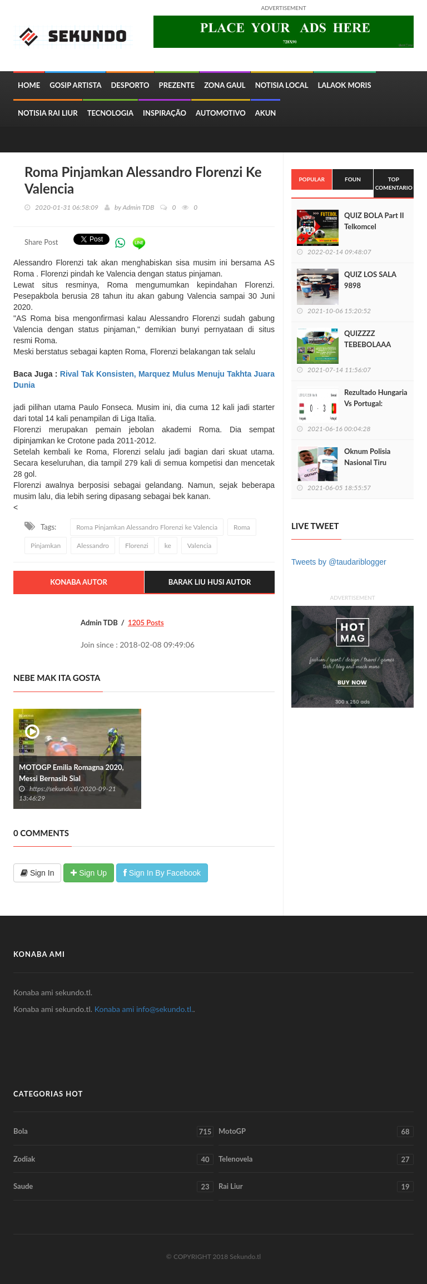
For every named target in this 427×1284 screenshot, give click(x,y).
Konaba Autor (78, 581)
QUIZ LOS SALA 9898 (370, 280)
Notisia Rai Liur (48, 112)
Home (29, 85)
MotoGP (316, 1131)
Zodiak (113, 1159)
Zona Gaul (224, 85)
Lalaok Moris (344, 85)
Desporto (130, 85)
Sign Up (89, 872)
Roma (242, 527)
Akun (265, 112)
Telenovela (316, 1159)
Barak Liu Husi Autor (209, 581)
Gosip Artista (75, 85)
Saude (113, 1186)
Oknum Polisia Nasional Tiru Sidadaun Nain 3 (370, 462)
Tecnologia (110, 112)
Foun (353, 179)
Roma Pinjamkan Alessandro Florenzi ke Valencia (146, 527)
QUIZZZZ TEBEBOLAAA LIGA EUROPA (367, 344)
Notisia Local (282, 85)
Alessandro (93, 545)
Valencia (199, 545)
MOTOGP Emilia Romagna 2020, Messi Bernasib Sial (71, 773)
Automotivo (221, 112)
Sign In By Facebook (162, 872)
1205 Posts (146, 622)
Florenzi (136, 545)
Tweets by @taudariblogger (338, 561)
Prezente (177, 85)
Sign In (37, 872)
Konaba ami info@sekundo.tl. (144, 1009)
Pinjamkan (46, 545)
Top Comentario (394, 183)
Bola (113, 1131)
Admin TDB (138, 207)
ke (168, 545)
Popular (311, 179)
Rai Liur (316, 1186)
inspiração (164, 112)
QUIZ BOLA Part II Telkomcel (374, 221)
